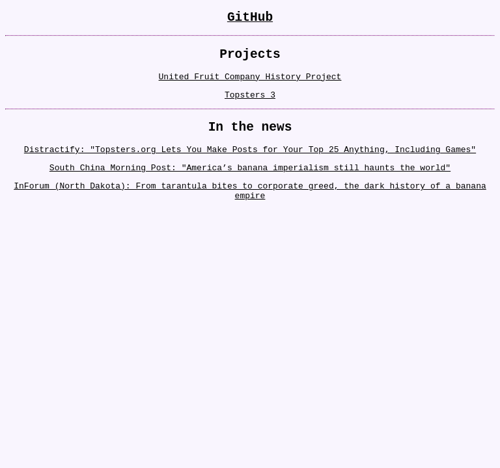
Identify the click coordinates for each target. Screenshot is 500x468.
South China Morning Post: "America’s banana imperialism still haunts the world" (250, 184)
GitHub (250, 19)
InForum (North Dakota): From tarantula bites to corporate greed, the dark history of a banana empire (250, 210)
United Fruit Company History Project (250, 84)
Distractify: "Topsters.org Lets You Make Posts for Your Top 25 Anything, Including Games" (250, 164)
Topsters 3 (250, 104)
